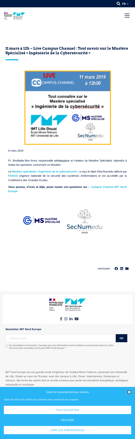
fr (125, 3)
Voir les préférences (67, 430)
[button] (129, 392)
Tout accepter (67, 410)
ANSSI (13, 175)
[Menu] (127, 15)
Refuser (67, 420)
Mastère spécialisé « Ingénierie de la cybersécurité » (45, 171)
